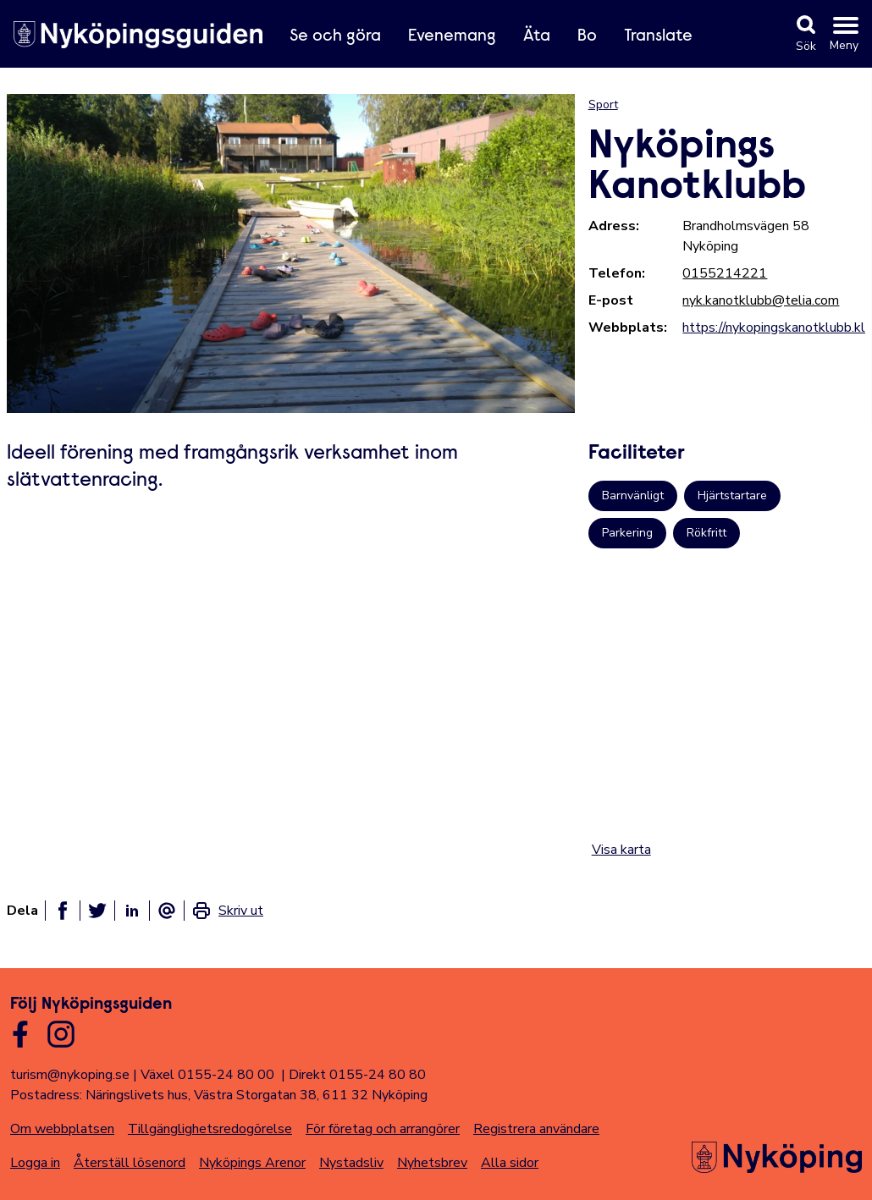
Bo (587, 36)
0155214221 (724, 273)
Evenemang (452, 36)
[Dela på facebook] (62, 910)
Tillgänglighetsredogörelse (210, 1129)
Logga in (35, 1162)
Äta (536, 36)
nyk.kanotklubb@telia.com (760, 300)
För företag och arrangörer (383, 1129)
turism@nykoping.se (70, 1074)
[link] (227, 910)
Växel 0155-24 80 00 (207, 1074)
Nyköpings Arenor (252, 1162)
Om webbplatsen (62, 1129)
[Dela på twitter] (97, 910)
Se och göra (335, 36)
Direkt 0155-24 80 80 (357, 1074)
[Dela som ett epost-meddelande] (167, 910)
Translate (658, 36)
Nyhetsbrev (432, 1162)
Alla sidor (509, 1162)
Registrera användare (536, 1129)
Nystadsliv (351, 1162)
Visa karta (621, 849)
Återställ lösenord (129, 1162)
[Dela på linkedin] (132, 910)
